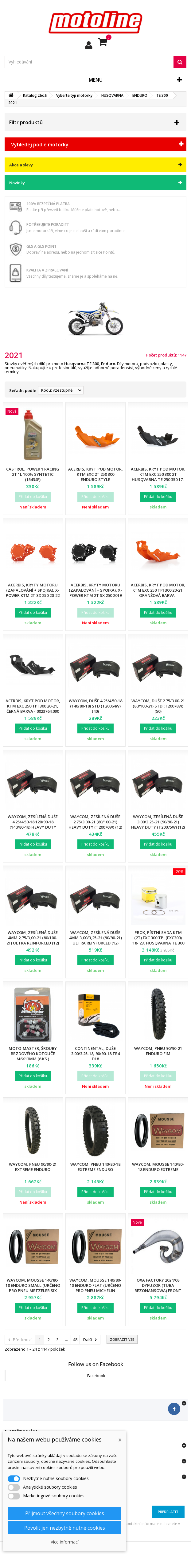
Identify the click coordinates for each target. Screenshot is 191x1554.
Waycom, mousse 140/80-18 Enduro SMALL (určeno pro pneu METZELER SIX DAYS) (33, 1288)
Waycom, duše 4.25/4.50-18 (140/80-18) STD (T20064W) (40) (95, 706)
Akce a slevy (21, 165)
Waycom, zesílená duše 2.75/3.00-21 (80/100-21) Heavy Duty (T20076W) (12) (95, 822)
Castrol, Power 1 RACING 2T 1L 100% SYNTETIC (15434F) (32, 474)
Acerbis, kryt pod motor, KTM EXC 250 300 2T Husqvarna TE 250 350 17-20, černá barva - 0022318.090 (158, 479)
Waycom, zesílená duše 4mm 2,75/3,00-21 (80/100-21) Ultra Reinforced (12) (32, 938)
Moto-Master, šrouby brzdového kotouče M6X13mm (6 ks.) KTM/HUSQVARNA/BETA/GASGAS (38, 1056)
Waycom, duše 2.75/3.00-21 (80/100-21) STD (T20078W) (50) (158, 706)
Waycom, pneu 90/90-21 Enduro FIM (158, 1051)
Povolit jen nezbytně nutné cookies (64, 1527)
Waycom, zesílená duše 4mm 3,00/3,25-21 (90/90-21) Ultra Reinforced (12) (95, 938)
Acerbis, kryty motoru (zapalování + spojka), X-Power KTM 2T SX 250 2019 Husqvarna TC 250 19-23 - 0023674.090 (95, 595)
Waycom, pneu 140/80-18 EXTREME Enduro (95, 1166)
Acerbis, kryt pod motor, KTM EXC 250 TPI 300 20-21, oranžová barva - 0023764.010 (158, 592)
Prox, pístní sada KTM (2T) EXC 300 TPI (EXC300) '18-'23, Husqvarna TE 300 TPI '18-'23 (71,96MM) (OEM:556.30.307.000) (158, 943)
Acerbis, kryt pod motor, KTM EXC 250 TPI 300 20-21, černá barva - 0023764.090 (33, 706)
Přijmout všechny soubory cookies (64, 1513)
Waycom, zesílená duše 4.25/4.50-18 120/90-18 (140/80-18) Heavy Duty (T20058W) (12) (33, 824)
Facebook (96, 1375)
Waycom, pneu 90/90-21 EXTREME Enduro (33, 1166)
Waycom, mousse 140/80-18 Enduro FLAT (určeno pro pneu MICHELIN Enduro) (95, 1288)
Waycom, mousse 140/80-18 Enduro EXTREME (158, 1166)
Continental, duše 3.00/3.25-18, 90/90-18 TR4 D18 (95, 1054)
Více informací (65, 1542)
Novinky (17, 183)
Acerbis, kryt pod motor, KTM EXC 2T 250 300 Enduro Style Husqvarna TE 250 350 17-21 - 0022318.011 (95, 479)
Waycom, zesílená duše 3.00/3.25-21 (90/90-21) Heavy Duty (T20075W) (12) (158, 822)
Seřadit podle (22, 390)
